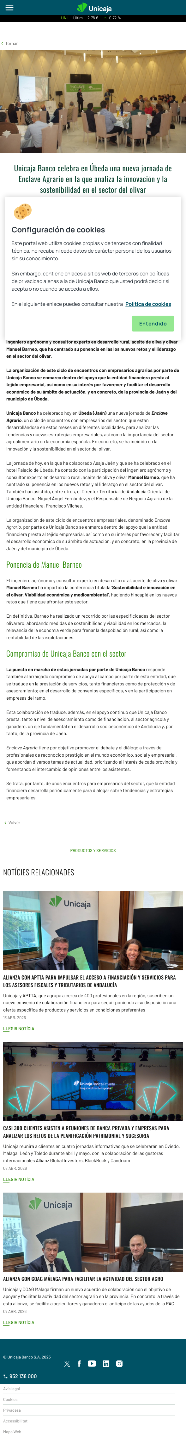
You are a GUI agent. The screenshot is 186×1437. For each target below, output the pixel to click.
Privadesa (12, 1410)
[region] (93, 268)
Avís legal (11, 1388)
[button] (9, 43)
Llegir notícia (18, 1028)
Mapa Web (12, 1431)
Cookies (10, 1399)
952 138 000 (20, 1376)
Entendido (153, 323)
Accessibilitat (15, 1420)
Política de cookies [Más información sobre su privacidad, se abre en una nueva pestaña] (148, 303)
